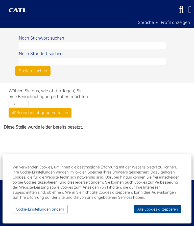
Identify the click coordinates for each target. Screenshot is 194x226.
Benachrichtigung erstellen (40, 112)
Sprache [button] (148, 22)
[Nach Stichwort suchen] (92, 45)
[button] (190, 10)
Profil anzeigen (175, 22)
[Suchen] (181, 10)
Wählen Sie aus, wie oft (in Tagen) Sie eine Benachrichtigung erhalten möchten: (49, 93)
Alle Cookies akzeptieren (157, 209)
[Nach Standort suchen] (92, 61)
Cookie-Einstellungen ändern (40, 209)
